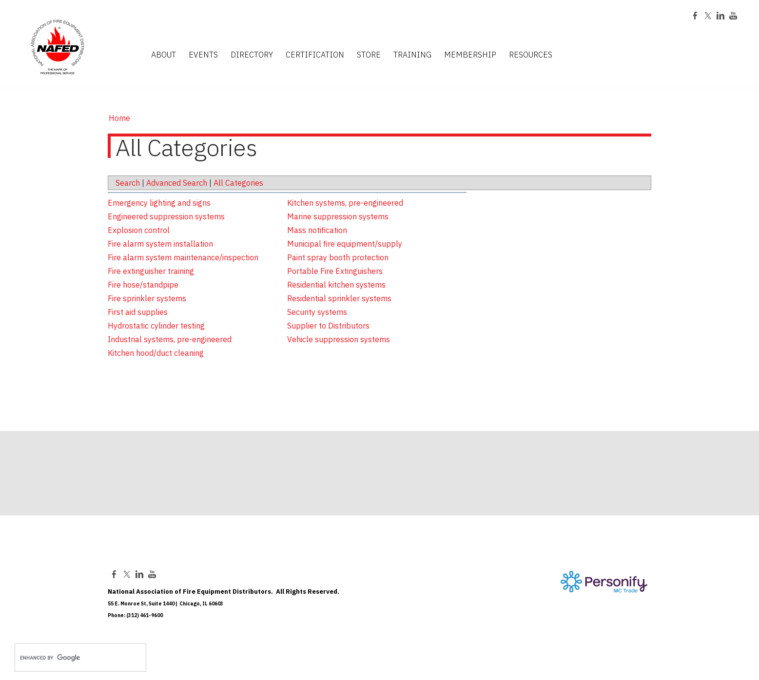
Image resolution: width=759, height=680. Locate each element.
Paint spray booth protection (338, 257)
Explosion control (139, 230)
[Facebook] (695, 16)
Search (128, 183)
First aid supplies (138, 312)
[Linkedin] (720, 16)
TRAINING (412, 55)
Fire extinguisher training (151, 271)
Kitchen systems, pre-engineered (345, 203)
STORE (369, 55)
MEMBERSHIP (470, 55)
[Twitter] (708, 16)
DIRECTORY (252, 55)
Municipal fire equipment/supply (344, 244)
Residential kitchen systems (336, 285)
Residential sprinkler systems (339, 298)
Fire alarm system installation (160, 244)
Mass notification (317, 230)
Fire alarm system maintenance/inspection (183, 257)
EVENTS (203, 55)
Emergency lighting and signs (159, 203)
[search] (70, 657)
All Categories (238, 183)
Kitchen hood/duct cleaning (156, 353)
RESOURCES (530, 55)
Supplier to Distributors (328, 325)
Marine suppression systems (338, 216)
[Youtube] (733, 16)
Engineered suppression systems (166, 216)
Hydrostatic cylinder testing (156, 325)
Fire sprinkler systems (147, 298)
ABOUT (163, 55)
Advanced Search (176, 183)
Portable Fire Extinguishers (335, 271)
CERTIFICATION (315, 55)
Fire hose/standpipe (143, 285)
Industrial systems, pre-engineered (170, 339)
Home (119, 118)
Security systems (317, 312)
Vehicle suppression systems (338, 339)
